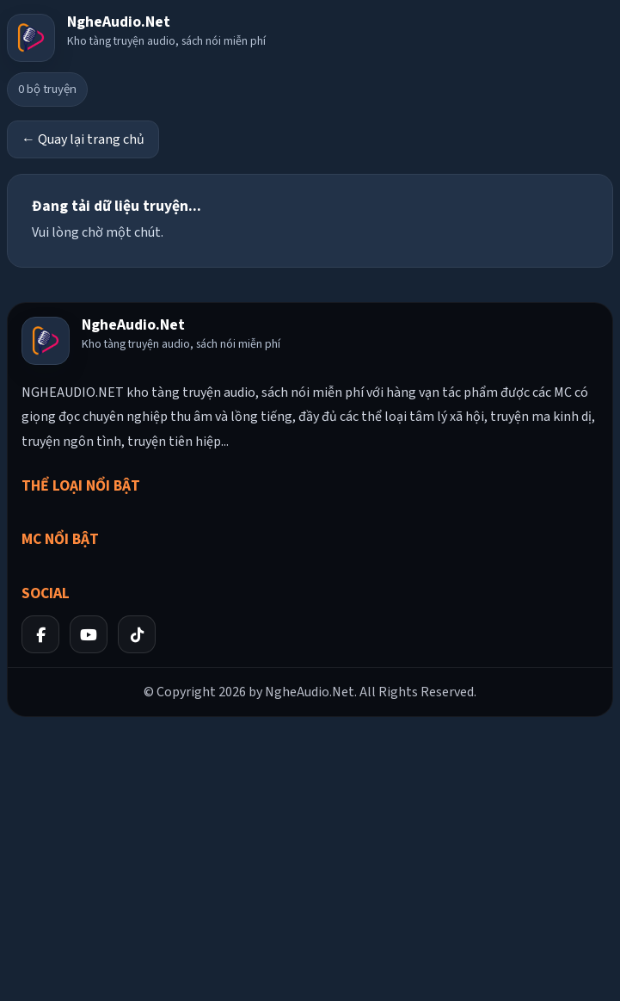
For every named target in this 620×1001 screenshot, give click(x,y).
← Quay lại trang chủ (82, 139)
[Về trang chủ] (136, 38)
